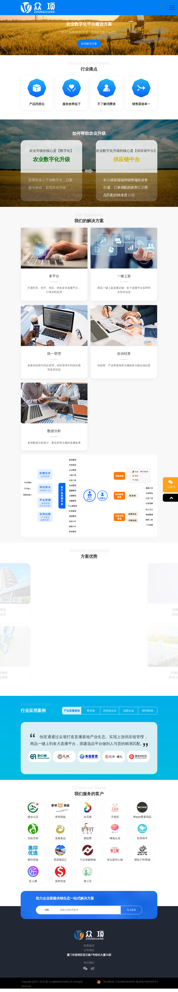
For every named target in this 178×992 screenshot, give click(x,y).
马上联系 (131, 910)
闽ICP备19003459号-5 (147, 981)
